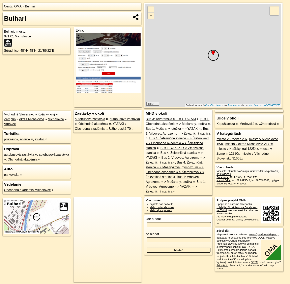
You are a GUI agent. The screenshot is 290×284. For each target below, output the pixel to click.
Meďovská (246, 124)
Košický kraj (46, 114)
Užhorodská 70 (120, 128)
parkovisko (11, 174)
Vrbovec (10, 124)
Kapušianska (225, 124)
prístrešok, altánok (17, 139)
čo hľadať (153, 234)
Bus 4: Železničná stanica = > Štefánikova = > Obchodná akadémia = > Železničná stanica (177, 143)
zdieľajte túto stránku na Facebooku (236, 207)
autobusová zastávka (19, 154)
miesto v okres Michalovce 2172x (249, 144)
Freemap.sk (234, 105)
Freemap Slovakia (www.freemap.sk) (237, 243)
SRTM (254, 262)
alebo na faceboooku (162, 207)
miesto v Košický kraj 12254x (237, 148)
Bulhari (30, 6)
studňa (40, 139)
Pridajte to (222, 265)
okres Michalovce (31, 119)
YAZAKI (118, 124)
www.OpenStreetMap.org (263, 234)
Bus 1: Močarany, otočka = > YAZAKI (172, 128)
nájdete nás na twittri (161, 204)
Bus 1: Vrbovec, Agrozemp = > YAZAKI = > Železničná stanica (176, 186)
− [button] (151, 16)
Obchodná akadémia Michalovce (27, 190)
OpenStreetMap (213, 105)
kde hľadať (153, 219)
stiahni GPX (223, 180)
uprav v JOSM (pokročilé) (264, 171)
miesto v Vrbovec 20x (231, 139)
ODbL (261, 237)
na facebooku (244, 204)
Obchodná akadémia (22, 159)
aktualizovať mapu (238, 171)
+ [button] (151, 9)
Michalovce (56, 119)
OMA (18, 6)
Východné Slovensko (19, 114)
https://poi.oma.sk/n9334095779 (264, 105)
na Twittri (221, 210)
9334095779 (223, 174)
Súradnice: (12, 50)
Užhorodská (267, 124)
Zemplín (10, 119)
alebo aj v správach (161, 210)
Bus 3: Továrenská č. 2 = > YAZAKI (171, 119)
